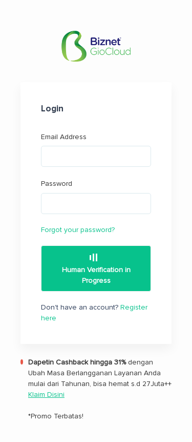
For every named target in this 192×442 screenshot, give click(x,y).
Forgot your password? (78, 229)
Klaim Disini (46, 394)
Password (96, 196)
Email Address (96, 149)
